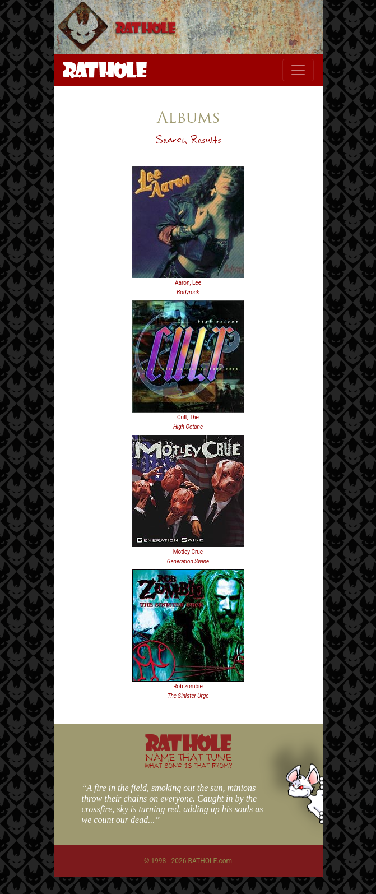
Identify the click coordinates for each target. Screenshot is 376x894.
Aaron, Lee (188, 283)
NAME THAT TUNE (188, 760)
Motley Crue (188, 552)
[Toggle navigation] (298, 70)
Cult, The (188, 417)
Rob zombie (188, 686)
